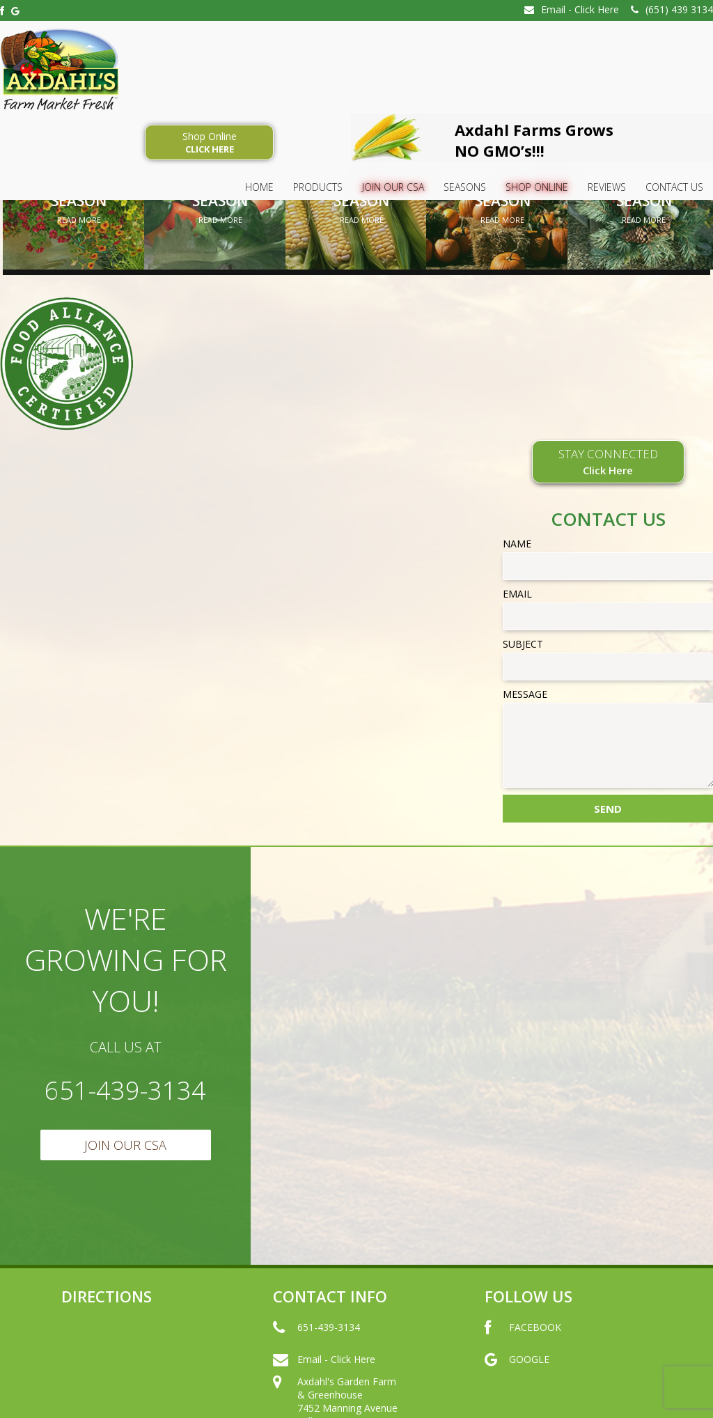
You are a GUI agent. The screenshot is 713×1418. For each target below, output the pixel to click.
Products (318, 187)
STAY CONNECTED (608, 460)
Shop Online (209, 142)
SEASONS (465, 187)
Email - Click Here (571, 9)
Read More (79, 220)
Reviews (607, 187)
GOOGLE (517, 1373)
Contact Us (674, 187)
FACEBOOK (523, 1341)
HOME (259, 187)
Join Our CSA (393, 187)
